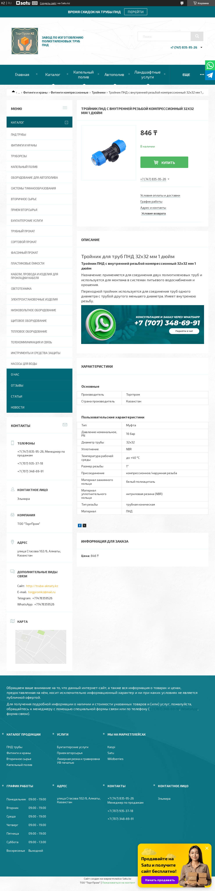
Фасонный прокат (24, 252)
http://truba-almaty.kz (42, 586)
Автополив (114, 74)
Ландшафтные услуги (147, 74)
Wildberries (116, 759)
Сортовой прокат (24, 242)
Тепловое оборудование (29, 331)
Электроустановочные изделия (34, 299)
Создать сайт (48, 3)
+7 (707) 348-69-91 (164, 709)
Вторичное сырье (24, 199)
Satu (111, 753)
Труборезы (19, 156)
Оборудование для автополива (34, 177)
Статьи (16, 396)
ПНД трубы (18, 134)
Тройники (99, 92)
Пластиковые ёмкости (27, 263)
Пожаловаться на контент (118, 882)
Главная (22, 74)
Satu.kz (126, 878)
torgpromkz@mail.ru (42, 592)
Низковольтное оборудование (33, 310)
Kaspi (111, 747)
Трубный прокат (23, 231)
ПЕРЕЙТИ (136, 12)
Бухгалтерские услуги (27, 220)
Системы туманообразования (33, 188)
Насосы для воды (24, 363)
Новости (17, 407)
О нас (15, 374)
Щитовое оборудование (29, 320)
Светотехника (21, 288)
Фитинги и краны (35, 92)
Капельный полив (83, 74)
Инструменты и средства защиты (35, 353)
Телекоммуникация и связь (31, 342)
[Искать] (197, 36)
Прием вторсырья (24, 210)
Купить (168, 162)
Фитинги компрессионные (69, 92)
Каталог (52, 74)
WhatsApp (189, 709)
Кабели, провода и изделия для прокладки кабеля (34, 276)
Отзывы (17, 385)
